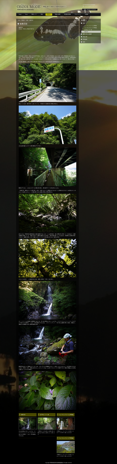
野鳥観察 (85, 39)
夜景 (84, 42)
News (26, 14)
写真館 (86, 14)
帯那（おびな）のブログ (90, 9)
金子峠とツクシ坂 (44, 414)
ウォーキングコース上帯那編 (66, 414)
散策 (27, 20)
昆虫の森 (85, 36)
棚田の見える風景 (87, 34)
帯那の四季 (57, 14)
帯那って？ (34, 14)
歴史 (42, 14)
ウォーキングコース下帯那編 (66, 438)
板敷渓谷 (23, 414)
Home (20, 14)
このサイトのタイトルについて (90, 6)
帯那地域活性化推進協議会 (89, 4)
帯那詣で (49, 14)
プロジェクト (77, 14)
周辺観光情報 (67, 14)
